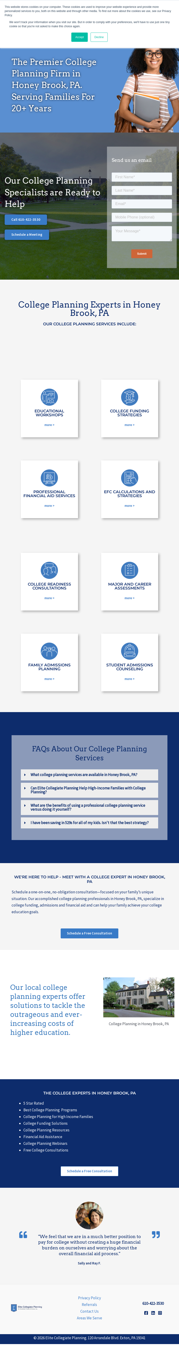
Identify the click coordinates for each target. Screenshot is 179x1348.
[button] (89, 777)
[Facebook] (146, 1317)
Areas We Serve (89, 1321)
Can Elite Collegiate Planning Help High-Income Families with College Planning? (88, 792)
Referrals (89, 1308)
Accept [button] (79, 37)
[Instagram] (160, 1317)
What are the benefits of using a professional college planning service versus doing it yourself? (88, 810)
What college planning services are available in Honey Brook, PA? (84, 777)
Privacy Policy (89, 1301)
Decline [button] (99, 37)
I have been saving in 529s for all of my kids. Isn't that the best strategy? (90, 825)
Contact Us (89, 1315)
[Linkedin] (153, 1317)
